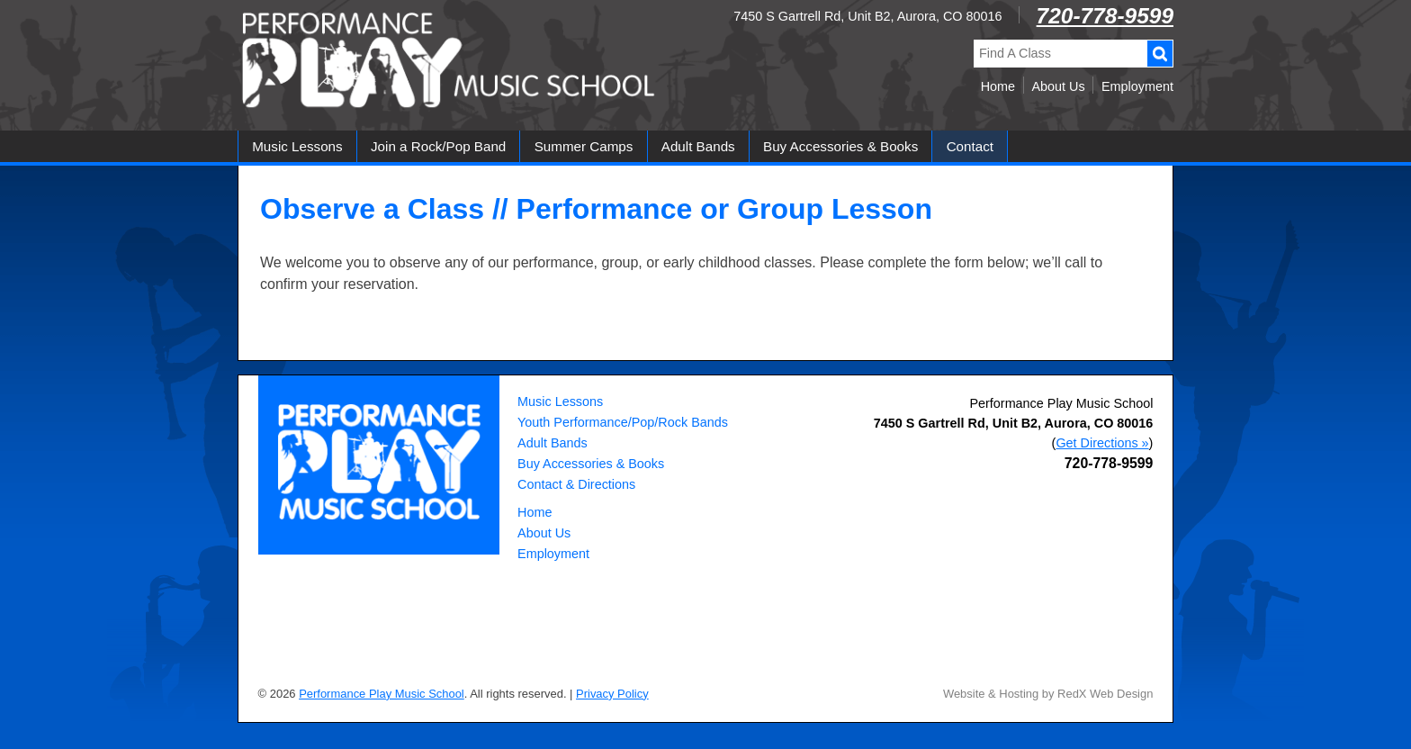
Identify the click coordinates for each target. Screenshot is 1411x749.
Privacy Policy (612, 693)
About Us (1057, 86)
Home (998, 86)
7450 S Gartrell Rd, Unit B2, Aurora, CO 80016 (867, 16)
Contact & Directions (576, 484)
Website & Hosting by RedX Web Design (1048, 693)
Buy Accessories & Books (840, 146)
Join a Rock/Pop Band (438, 146)
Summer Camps (584, 146)
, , (1014, 423)
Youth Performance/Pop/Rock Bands (622, 422)
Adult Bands (698, 146)
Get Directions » (1102, 443)
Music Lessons (297, 146)
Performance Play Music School (1061, 403)
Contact (970, 146)
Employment (1137, 86)
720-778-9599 (1105, 16)
